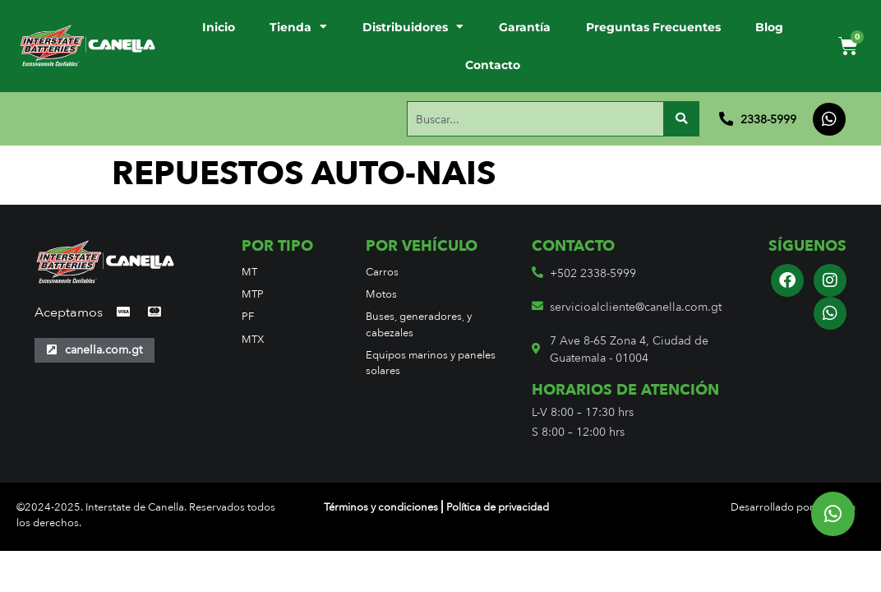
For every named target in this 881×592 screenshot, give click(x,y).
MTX (253, 339)
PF (248, 316)
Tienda (298, 27)
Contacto (492, 65)
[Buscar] (681, 119)
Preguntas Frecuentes (653, 27)
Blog (769, 27)
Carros (382, 272)
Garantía (525, 27)
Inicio (218, 27)
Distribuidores (413, 27)
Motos (381, 294)
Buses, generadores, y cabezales (419, 324)
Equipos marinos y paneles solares (431, 362)
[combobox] (535, 119)
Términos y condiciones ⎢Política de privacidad (436, 506)
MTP (253, 294)
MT (249, 272)
